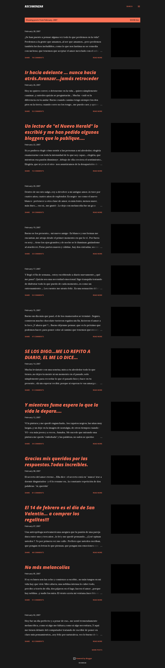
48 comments (38, 552)
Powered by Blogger (82, 658)
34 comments (38, 444)
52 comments (38, 111)
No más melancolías (47, 567)
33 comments (38, 254)
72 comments (38, 171)
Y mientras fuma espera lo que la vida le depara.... (61, 408)
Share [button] (27, 57)
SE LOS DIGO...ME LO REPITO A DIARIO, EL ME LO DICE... (57, 354)
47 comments (38, 336)
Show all (134, 20)
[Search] (129, 6)
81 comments (38, 493)
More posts (97, 650)
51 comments (38, 390)
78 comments (38, 57)
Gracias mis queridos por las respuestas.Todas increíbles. (56, 461)
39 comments (38, 212)
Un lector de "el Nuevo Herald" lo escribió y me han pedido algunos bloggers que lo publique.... (62, 132)
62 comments (38, 641)
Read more (97, 57)
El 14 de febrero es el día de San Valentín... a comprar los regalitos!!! (60, 513)
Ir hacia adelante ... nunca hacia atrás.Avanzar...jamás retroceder (61, 75)
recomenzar (34, 6)
